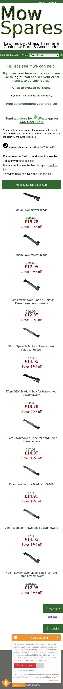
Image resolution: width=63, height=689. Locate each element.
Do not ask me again (24, 670)
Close (58, 637)
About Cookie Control (15, 637)
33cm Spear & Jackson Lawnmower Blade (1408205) (31, 348)
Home (40, 2)
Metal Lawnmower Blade (31, 210)
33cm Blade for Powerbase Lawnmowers (31, 527)
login (17, 77)
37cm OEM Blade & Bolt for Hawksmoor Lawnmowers (31, 393)
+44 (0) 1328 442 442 (43, 147)
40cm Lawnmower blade (31, 255)
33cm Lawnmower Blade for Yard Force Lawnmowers (31, 439)
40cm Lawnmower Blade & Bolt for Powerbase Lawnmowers (31, 301)
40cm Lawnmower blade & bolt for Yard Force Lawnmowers (31, 574)
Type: (25, 55)
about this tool (53, 681)
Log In (53, 2)
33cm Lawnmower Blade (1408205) (31, 484)
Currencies (53, 628)
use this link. (26, 160)
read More (18, 685)
